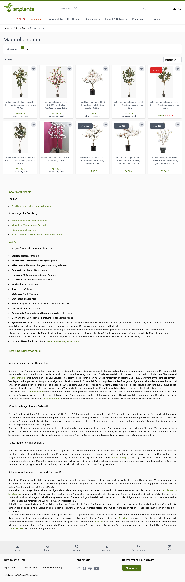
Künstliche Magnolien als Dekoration (30, 225)
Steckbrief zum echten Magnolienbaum (32, 206)
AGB (20, 567)
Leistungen (157, 18)
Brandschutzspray (120, 457)
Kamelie (51, 341)
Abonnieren (132, 567)
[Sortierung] (172, 60)
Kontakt (47, 548)
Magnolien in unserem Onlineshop (29, 220)
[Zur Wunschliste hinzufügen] (33, 68)
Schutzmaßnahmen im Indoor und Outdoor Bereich (38, 234)
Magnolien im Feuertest (24, 229)
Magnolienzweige (17, 377)
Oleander (60, 341)
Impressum (9, 567)
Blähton (99, 521)
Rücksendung (138, 548)
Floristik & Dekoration (116, 18)
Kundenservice (16, 528)
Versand (77, 548)
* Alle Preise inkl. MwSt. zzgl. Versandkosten (20, 575)
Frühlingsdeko (55, 18)
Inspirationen (36, 18)
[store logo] (18, 7)
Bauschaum (124, 517)
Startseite (8, 28)
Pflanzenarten (139, 18)
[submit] (144, 8)
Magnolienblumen (50, 398)
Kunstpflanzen (93, 18)
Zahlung (106, 548)
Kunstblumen (74, 18)
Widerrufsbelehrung (51, 567)
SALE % (21, 18)
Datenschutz (31, 567)
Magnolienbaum (35, 391)
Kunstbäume (21, 28)
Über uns (17, 548)
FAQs (169, 548)
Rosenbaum (73, 341)
